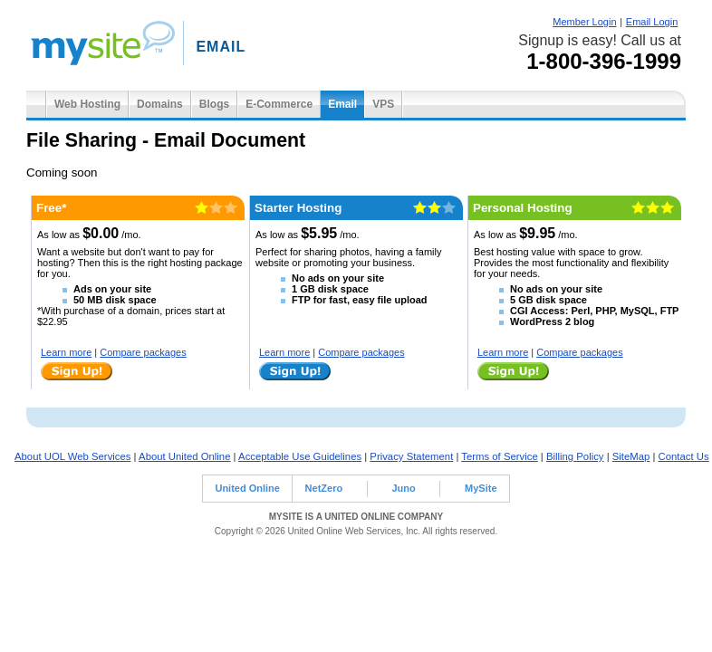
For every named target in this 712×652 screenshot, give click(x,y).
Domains (160, 104)
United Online (247, 488)
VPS (383, 104)
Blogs (214, 104)
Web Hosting (87, 104)
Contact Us (684, 456)
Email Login (652, 21)
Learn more (66, 352)
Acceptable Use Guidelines (299, 456)
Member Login (584, 21)
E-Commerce (279, 104)
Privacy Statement (411, 456)
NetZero (324, 488)
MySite (480, 488)
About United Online (184, 456)
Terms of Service (499, 456)
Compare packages (143, 352)
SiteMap (631, 456)
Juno (403, 488)
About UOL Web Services (72, 456)
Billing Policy (575, 456)
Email (342, 104)
